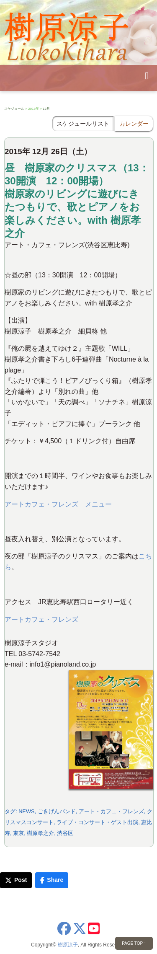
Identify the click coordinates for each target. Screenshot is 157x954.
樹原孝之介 (40, 833)
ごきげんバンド (57, 811)
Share (51, 880)
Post (16, 880)
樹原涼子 (68, 945)
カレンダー (134, 123)
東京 (18, 833)
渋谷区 (65, 833)
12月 (46, 109)
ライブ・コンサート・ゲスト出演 (97, 822)
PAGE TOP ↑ (134, 943)
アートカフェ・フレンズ (41, 619)
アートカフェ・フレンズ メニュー (58, 504)
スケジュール (14, 109)
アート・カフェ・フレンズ (111, 811)
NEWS (26, 811)
